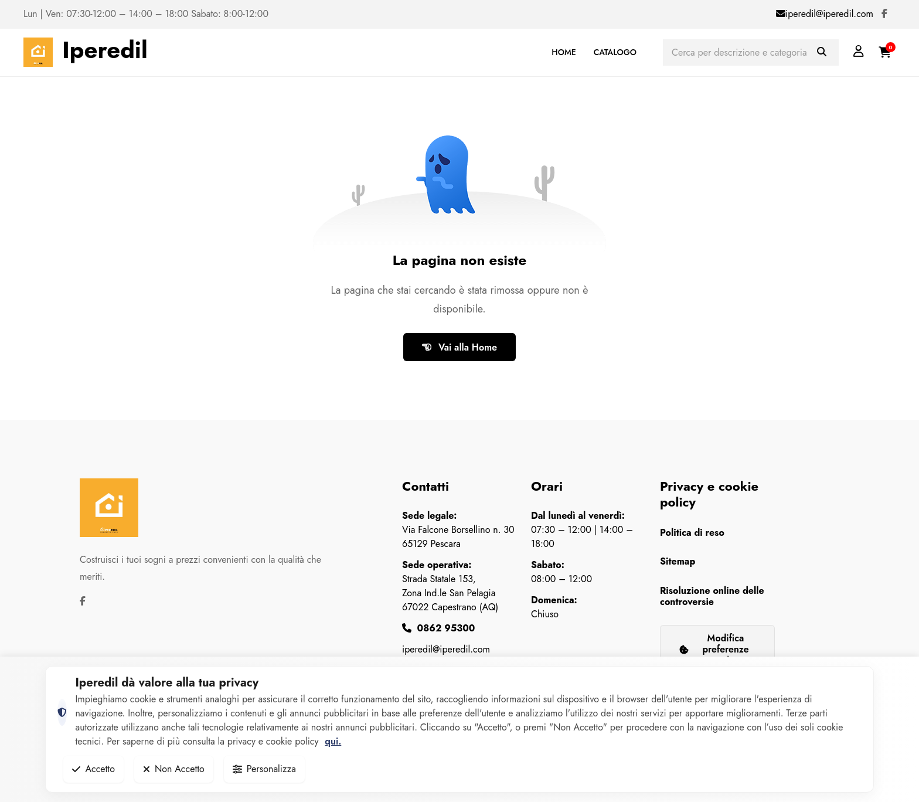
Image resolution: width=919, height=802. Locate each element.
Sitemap (677, 561)
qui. (333, 741)
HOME (564, 52)
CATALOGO (615, 52)
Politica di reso (692, 532)
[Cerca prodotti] (751, 52)
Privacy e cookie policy (709, 494)
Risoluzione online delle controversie (712, 596)
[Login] (858, 51)
